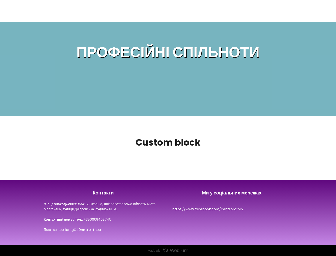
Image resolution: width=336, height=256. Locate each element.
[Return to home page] (49, 11)
